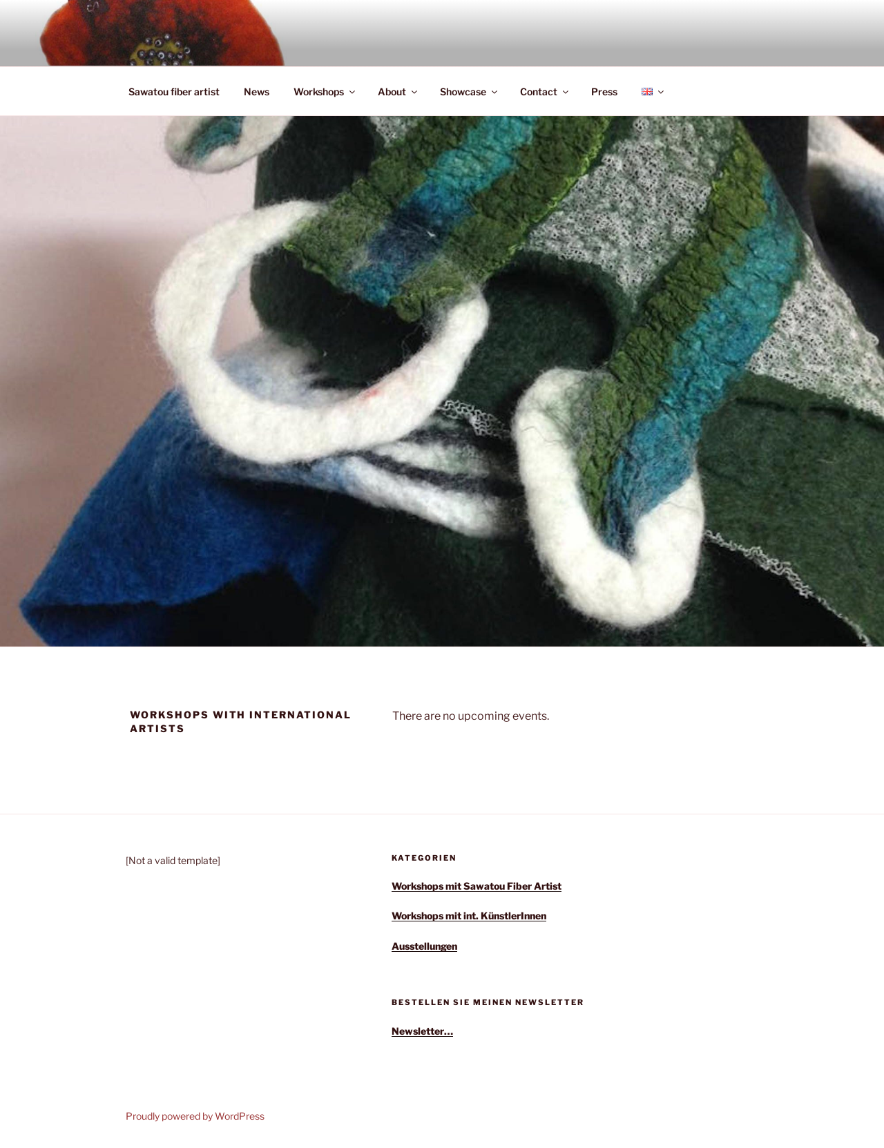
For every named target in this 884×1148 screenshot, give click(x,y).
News (256, 91)
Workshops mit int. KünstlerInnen (469, 915)
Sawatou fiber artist (174, 91)
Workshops (325, 91)
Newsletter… (422, 1031)
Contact (545, 91)
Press (604, 91)
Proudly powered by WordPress (195, 1116)
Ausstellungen (424, 946)
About (398, 91)
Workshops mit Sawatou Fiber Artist (476, 886)
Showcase (469, 91)
